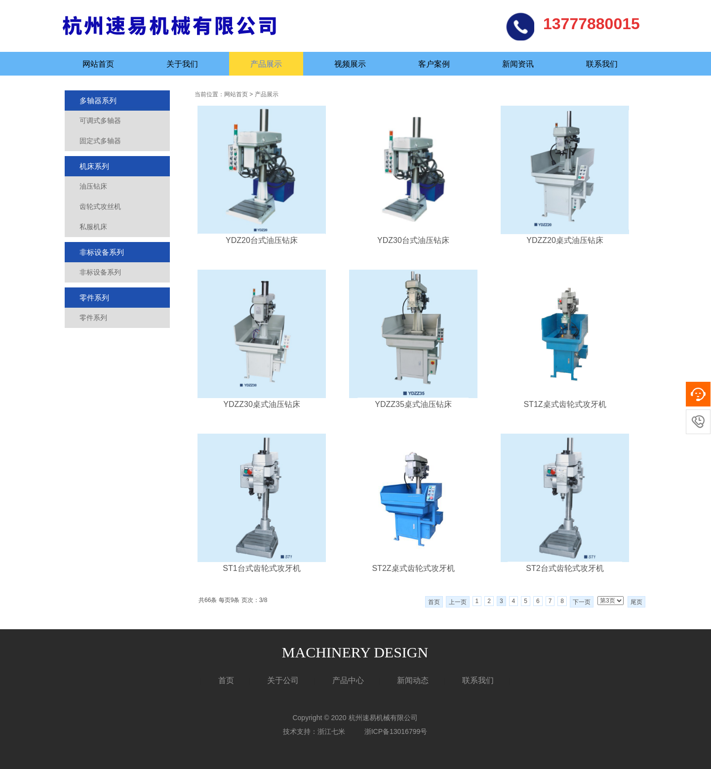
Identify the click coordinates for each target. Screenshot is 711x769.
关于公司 (283, 680)
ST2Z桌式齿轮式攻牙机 (413, 568)
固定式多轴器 (100, 141)
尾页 (636, 602)
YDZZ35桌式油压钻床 (413, 404)
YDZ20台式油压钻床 (262, 240)
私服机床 (93, 227)
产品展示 (266, 64)
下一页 (582, 602)
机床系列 (94, 166)
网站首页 (98, 64)
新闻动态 (413, 680)
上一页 (458, 602)
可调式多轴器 (100, 120)
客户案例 (434, 64)
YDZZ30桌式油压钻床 (261, 404)
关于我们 (182, 64)
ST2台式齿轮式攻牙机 (564, 568)
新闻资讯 (518, 64)
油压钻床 (93, 186)
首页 (434, 602)
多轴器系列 (98, 100)
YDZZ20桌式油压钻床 (564, 240)
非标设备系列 (101, 252)
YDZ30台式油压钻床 (413, 240)
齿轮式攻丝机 (100, 206)
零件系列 (94, 297)
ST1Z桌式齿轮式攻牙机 (564, 404)
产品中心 (348, 680)
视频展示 (350, 64)
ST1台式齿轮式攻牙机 (261, 568)
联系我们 (602, 64)
